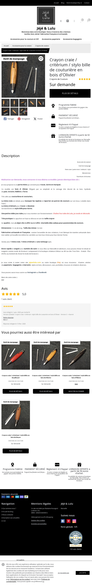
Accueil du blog (7, 512)
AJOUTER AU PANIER (76, 391)
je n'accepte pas (63, 573)
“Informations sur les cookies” (20, 579)
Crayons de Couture (59, 79)
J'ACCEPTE (82, 573)
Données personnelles (38, 524)
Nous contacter (7, 515)
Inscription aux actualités (10, 518)
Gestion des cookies (38, 520)
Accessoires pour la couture (22, 46)
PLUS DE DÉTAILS (70, 93)
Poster (38, 118)
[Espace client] (74, 21)
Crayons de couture (42, 46)
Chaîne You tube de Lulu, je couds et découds (71, 213)
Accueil (6, 46)
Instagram (31, 272)
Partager (9, 118)
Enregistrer (24, 118)
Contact (86, 3)
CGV (3, 521)
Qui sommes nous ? (8, 508)
